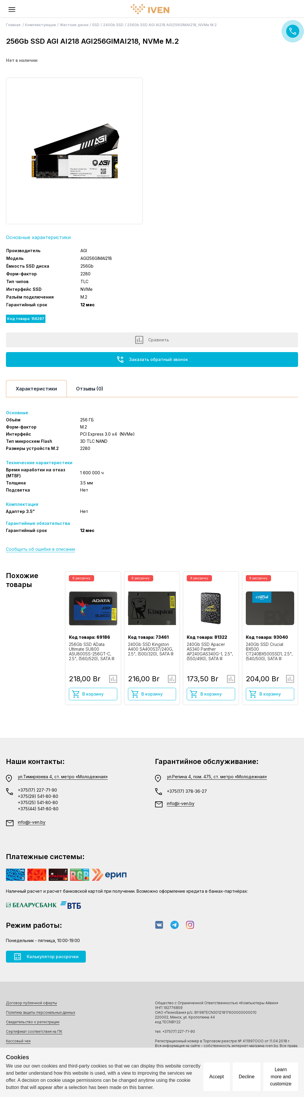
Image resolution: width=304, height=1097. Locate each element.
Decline (246, 1076)
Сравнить (152, 340)
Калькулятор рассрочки (46, 956)
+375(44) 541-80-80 (38, 808)
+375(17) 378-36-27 (187, 791)
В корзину (88, 694)
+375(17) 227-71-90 (37, 789)
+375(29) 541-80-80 (38, 796)
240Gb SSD (113, 25)
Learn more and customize (281, 1076)
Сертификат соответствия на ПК (34, 1031)
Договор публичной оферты (31, 1003)
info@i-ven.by (31, 822)
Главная (13, 25)
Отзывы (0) (89, 389)
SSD (95, 25)
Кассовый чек (18, 1041)
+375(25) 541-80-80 (38, 802)
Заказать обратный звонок (152, 359)
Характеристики (36, 389)
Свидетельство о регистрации (32, 1022)
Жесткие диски (74, 25)
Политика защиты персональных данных (40, 1012)
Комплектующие (40, 25)
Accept (216, 1076)
